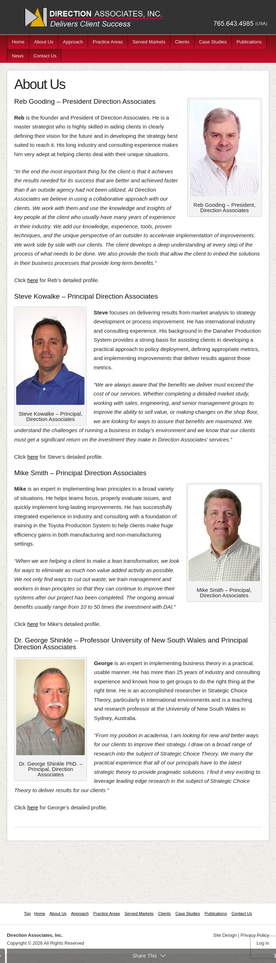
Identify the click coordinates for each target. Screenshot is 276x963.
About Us (43, 42)
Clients (182, 42)
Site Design (224, 935)
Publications (249, 42)
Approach (73, 42)
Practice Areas (108, 42)
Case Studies (213, 42)
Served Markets (149, 42)
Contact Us (44, 56)
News (18, 56)
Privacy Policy (254, 935)
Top (27, 913)
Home (18, 42)
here (32, 280)
